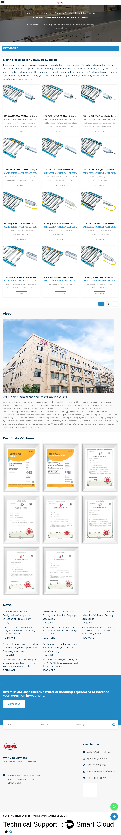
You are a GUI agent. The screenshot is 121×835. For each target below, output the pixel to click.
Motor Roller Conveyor (53, 13)
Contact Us (14, 704)
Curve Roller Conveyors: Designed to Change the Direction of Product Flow (17, 615)
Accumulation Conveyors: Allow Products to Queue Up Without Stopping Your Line (20, 648)
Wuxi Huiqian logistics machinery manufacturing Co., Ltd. (39, 816)
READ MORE (9, 638)
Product (37, 13)
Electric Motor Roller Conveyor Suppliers (52, 408)
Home (28, 13)
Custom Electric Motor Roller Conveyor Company (38, 421)
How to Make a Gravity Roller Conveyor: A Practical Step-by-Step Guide (59, 615)
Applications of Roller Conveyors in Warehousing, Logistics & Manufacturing (60, 648)
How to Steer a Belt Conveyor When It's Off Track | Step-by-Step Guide (98, 615)
